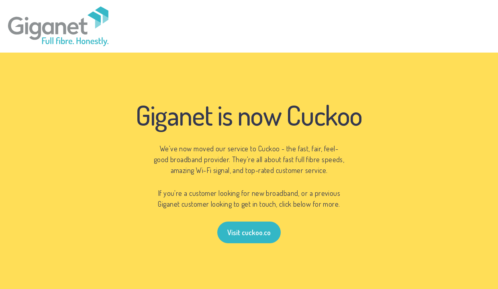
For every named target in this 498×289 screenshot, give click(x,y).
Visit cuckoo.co (249, 232)
